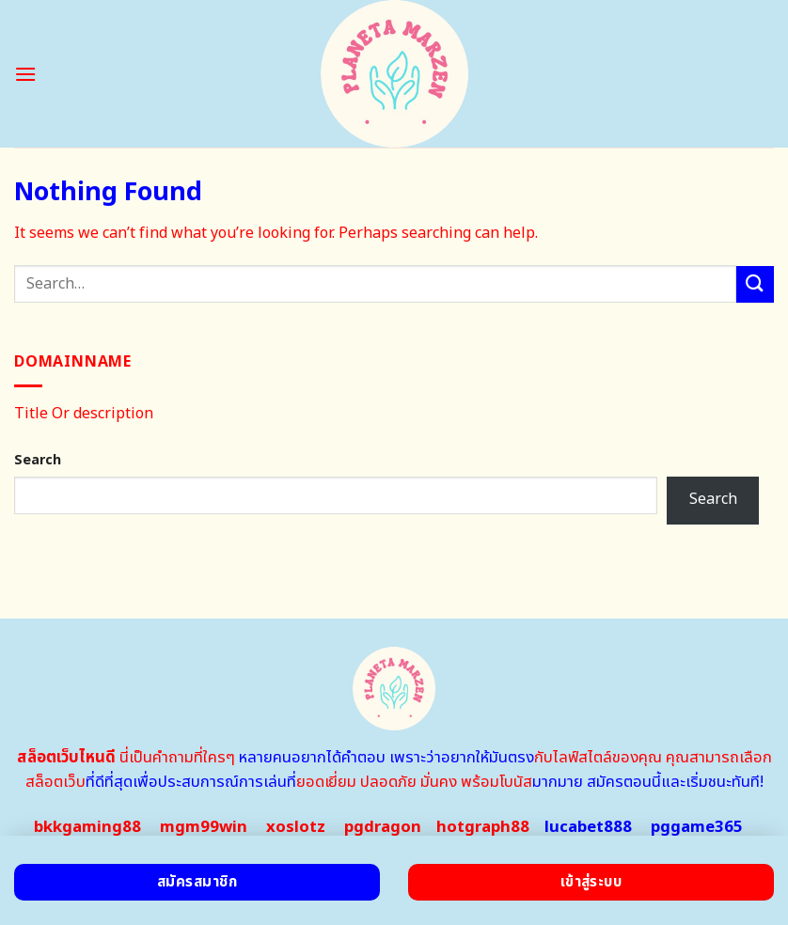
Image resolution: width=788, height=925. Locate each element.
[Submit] (755, 284)
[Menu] (25, 74)
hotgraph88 (482, 827)
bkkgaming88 (87, 827)
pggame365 (697, 827)
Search (37, 460)
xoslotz (295, 827)
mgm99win (203, 827)
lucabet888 (588, 827)
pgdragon (382, 827)
